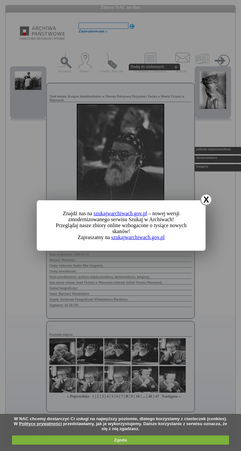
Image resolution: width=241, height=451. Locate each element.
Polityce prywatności (40, 423)
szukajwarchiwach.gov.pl (120, 213)
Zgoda (120, 439)
